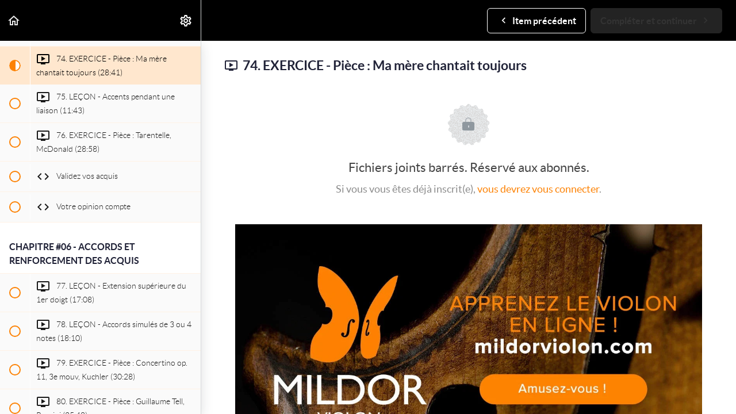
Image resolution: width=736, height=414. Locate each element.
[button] (14, 20)
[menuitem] (186, 20)
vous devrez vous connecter (538, 189)
